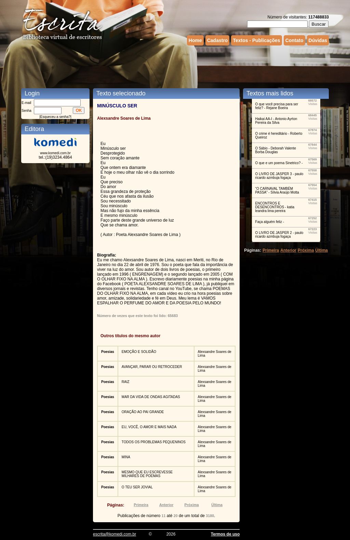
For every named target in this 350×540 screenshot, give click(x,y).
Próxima (192, 505)
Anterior (166, 505)
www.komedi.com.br (55, 153)
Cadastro (217, 40)
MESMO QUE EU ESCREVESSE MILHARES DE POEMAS (147, 474)
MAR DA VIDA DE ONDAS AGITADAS (151, 397)
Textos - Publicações (256, 40)
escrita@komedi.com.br (114, 534)
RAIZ (126, 382)
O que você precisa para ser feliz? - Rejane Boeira (276, 106)
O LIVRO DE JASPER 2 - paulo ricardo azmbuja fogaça (279, 234)
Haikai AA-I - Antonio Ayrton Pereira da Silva (276, 120)
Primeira (141, 505)
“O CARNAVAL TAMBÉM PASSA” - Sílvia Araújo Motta (277, 190)
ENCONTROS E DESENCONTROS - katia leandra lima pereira (274, 207)
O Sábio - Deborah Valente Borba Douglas (275, 150)
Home (195, 40)
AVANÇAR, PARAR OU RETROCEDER (152, 367)
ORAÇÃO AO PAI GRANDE (143, 412)
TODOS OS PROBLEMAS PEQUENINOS (154, 442)
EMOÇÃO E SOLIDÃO (139, 352)
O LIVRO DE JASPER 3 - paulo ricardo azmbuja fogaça (279, 176)
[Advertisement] (175, 66)
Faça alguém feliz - (269, 222)
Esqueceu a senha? (55, 117)
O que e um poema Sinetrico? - (279, 163)
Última (217, 505)
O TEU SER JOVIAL (137, 487)
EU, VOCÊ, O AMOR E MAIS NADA (149, 427)
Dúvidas (318, 40)
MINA (126, 457)
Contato (294, 40)
